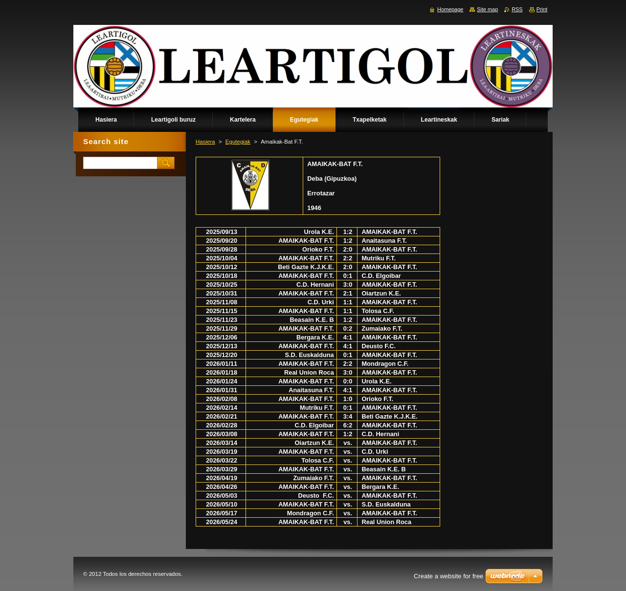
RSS (517, 9)
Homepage (450, 9)
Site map (487, 9)
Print (542, 9)
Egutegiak (237, 142)
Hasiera (205, 142)
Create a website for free (448, 576)
